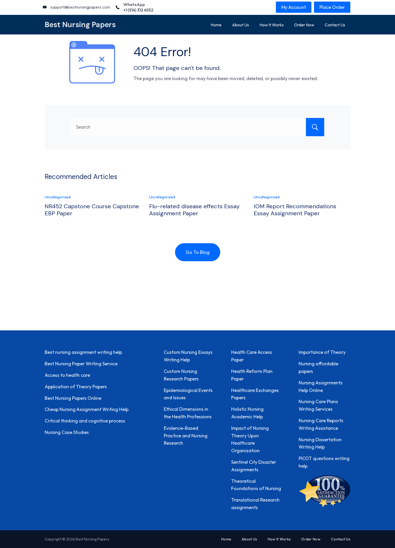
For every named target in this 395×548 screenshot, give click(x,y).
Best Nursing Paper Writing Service (81, 364)
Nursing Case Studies (67, 432)
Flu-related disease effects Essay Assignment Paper (194, 209)
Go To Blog (198, 252)
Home (216, 24)
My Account (293, 7)
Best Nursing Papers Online (73, 398)
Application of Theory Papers (76, 387)
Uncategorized (58, 196)
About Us (240, 24)
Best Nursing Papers (80, 24)
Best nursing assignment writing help (83, 352)
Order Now (304, 24)
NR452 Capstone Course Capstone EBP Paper (92, 209)
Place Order (332, 7)
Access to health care (67, 375)
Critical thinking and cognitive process (85, 421)
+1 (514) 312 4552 (138, 10)
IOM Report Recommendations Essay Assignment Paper (295, 209)
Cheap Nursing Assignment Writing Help (87, 409)
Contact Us (335, 24)
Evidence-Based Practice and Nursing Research (185, 435)
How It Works (271, 24)
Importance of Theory (322, 352)
